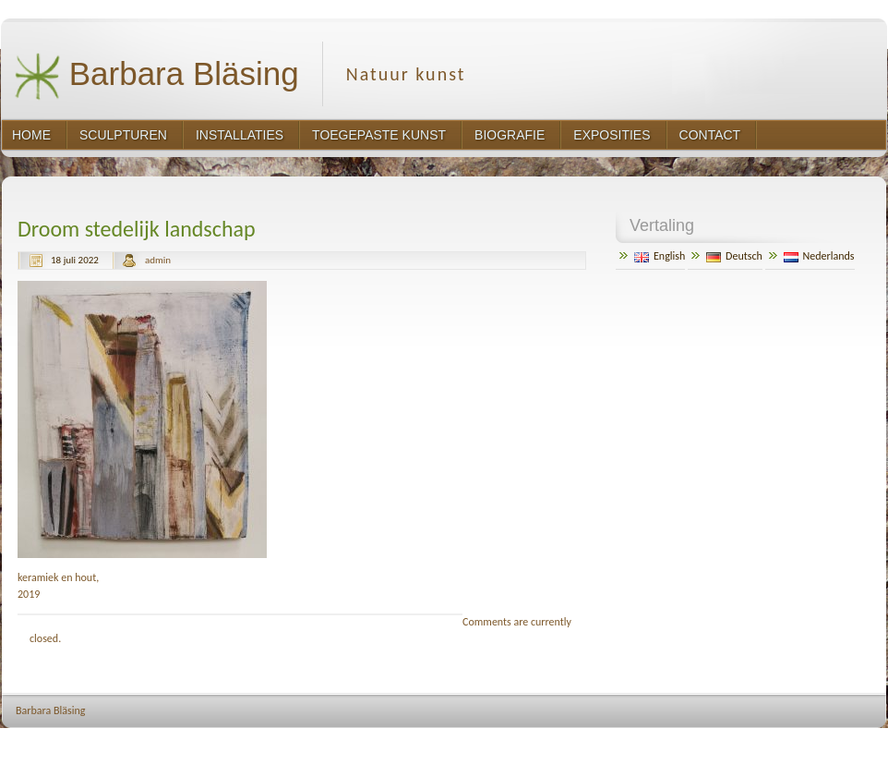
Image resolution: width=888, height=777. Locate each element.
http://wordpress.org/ (685, 745)
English (659, 255)
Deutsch (734, 255)
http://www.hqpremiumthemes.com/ (816, 745)
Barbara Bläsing (156, 76)
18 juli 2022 (75, 260)
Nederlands (819, 255)
